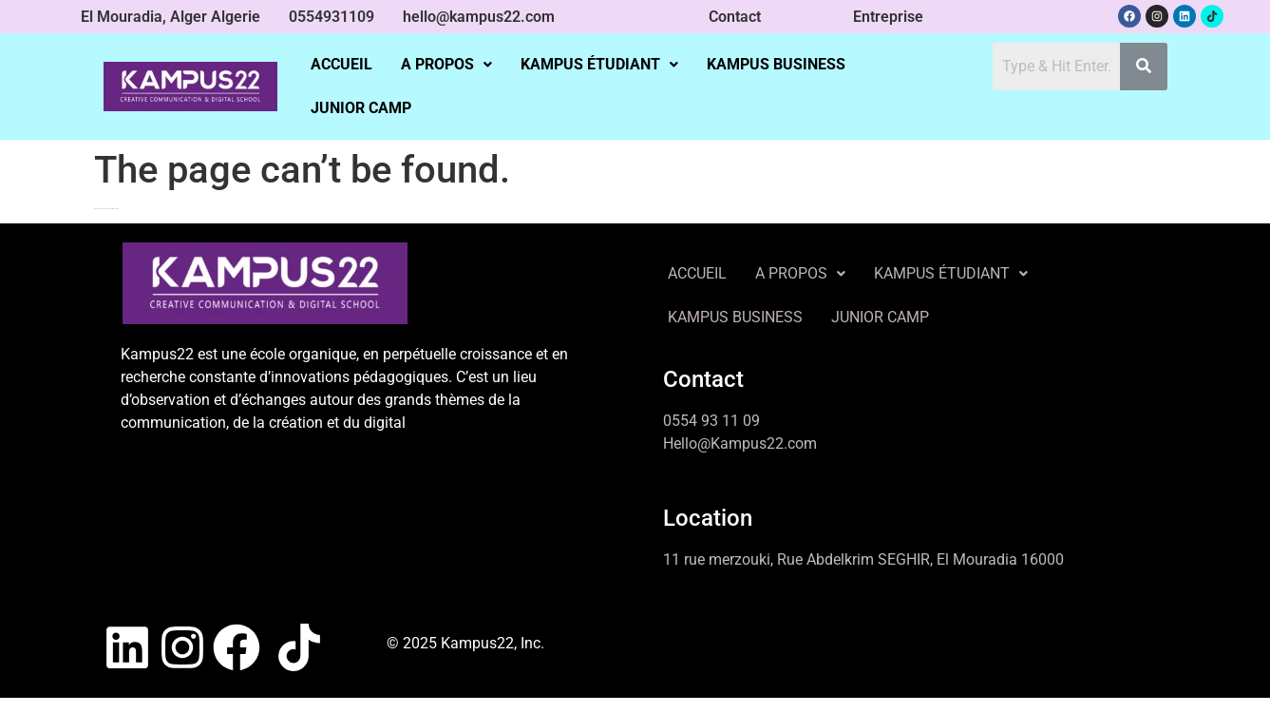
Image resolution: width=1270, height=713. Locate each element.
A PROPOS (446, 64)
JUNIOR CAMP (361, 108)
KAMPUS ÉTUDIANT (599, 64)
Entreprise (888, 17)
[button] (446, 65)
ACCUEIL (341, 64)
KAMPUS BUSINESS (776, 64)
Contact (735, 17)
